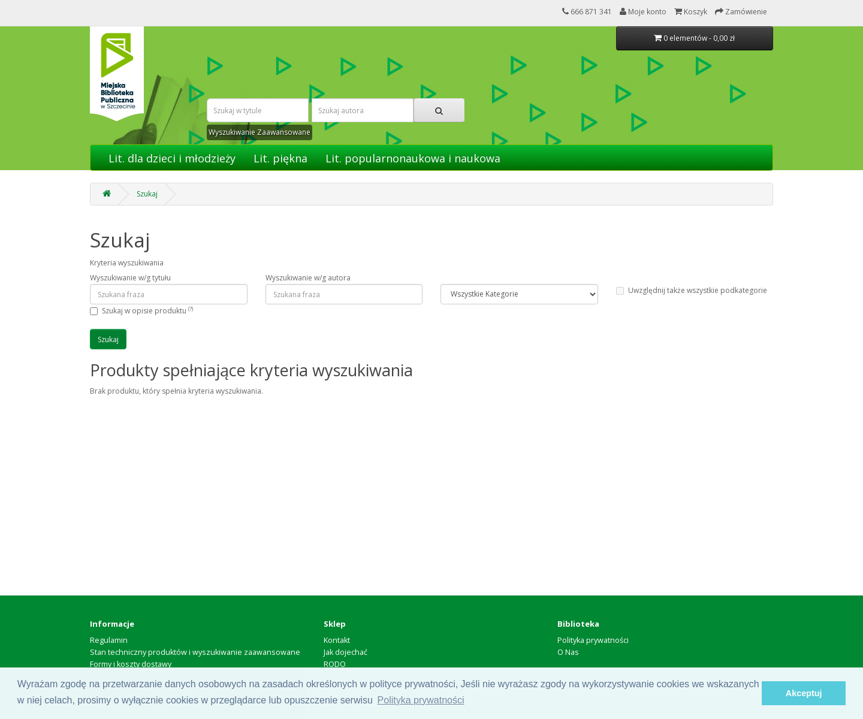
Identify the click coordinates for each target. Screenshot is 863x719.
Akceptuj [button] (804, 693)
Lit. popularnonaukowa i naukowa (412, 158)
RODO (335, 664)
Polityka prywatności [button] (421, 700)
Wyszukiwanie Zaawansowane (259, 132)
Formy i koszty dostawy (130, 664)
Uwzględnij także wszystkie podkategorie (691, 290)
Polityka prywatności (593, 640)
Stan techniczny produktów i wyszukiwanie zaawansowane (195, 652)
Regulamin (109, 640)
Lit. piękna (280, 158)
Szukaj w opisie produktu (147, 311)
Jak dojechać (345, 652)
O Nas (568, 652)
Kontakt (337, 640)
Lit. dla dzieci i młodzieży (172, 158)
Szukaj (147, 194)
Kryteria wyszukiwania (127, 263)
